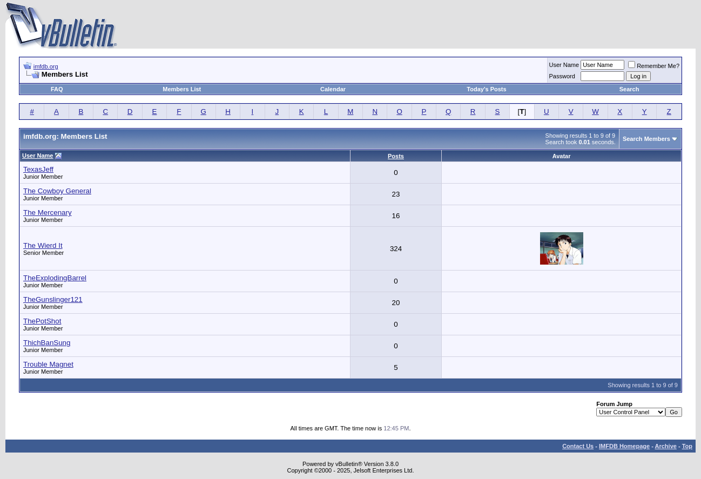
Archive (666, 446)
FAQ (57, 89)
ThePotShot (42, 321)
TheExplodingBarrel (54, 278)
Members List (182, 89)
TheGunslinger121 (53, 299)
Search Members (646, 139)
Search (629, 89)
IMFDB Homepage (624, 446)
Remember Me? (653, 66)
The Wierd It (43, 245)
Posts (396, 156)
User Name (564, 65)
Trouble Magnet (48, 364)
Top (687, 446)
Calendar (333, 89)
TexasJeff (38, 169)
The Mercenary (47, 212)
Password (562, 76)
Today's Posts (486, 89)
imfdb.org (45, 66)
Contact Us (578, 446)
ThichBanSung (46, 343)
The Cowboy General (57, 191)
